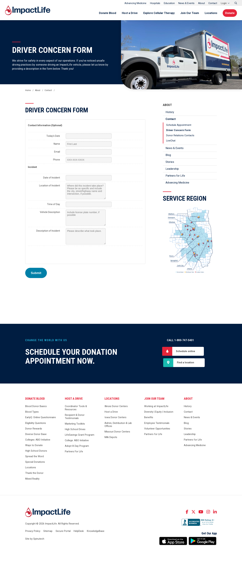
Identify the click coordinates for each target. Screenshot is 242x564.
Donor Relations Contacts (180, 135)
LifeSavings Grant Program (79, 435)
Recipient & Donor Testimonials (75, 417)
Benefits (148, 417)
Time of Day (53, 204)
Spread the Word (34, 456)
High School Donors (36, 451)
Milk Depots (111, 437)
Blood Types (32, 412)
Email (57, 151)
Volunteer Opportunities (157, 428)
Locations (210, 13)
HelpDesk (79, 531)
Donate (229, 13)
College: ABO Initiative (77, 440)
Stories (170, 161)
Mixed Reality (32, 479)
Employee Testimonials (156, 423)
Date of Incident (51, 177)
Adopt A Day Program (77, 446)
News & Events (186, 3)
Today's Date (53, 136)
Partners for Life (175, 175)
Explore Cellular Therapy (158, 13)
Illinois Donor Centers (116, 406)
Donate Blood (106, 13)
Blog (168, 155)
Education (169, 3)
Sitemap (47, 531)
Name (57, 143)
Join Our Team (189, 13)
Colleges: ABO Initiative (37, 440)
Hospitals (155, 3)
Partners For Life (74, 451)
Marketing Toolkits (75, 424)
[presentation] (53, 253)
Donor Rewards (33, 428)
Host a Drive (129, 13)
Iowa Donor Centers (115, 417)
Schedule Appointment (178, 125)
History (170, 112)
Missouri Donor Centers (117, 432)
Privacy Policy (32, 531)
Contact (212, 3)
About (201, 3)
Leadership (172, 168)
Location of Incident (49, 185)
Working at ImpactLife (156, 406)
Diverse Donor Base (36, 434)
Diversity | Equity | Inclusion (158, 412)
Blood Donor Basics (36, 406)
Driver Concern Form (178, 130)
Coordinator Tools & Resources (76, 408)
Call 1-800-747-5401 (180, 340)
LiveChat (170, 140)
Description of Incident (48, 230)
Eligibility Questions (35, 423)
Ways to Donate (34, 445)
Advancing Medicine (135, 3)
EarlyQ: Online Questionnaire (40, 417)
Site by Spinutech (34, 539)
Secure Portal (63, 531)
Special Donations (35, 462)
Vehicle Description (50, 212)
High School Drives (75, 429)
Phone (56, 159)
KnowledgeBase (95, 531)
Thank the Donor (34, 473)
